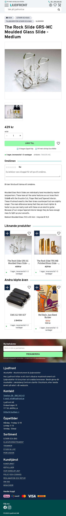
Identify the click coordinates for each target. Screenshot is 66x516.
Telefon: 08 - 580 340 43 (13, 396)
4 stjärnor (13, 167)
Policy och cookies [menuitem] (12, 475)
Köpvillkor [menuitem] (8, 468)
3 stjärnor (11, 167)
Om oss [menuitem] (6, 482)
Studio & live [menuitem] (9, 450)
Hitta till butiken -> (11, 412)
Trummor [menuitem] (7, 446)
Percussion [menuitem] (8, 453)
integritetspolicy (40, 358)
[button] (7, 5)
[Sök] (58, 10)
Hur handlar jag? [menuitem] (11, 471)
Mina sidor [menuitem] (8, 486)
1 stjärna (7, 167)
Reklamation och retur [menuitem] (14, 478)
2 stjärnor (9, 167)
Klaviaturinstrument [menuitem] (13, 442)
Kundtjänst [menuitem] (8, 464)
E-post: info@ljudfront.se (13, 399)
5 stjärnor (15, 167)
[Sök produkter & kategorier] (32, 10)
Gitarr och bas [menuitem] (10, 439)
